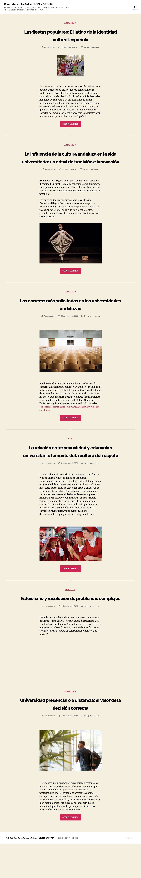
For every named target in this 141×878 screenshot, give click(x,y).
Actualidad (70, 24)
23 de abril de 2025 (69, 178)
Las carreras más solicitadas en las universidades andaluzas (70, 313)
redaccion (51, 48)
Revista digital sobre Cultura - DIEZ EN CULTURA (32, 4)
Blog (70, 449)
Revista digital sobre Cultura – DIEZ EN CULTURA (36, 872)
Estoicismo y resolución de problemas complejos (70, 620)
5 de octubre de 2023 (69, 481)
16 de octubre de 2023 (69, 326)
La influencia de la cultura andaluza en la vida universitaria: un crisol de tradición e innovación (70, 162)
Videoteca (70, 607)
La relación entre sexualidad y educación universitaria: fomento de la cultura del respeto (70, 464)
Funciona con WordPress (71, 872)
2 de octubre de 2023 (69, 632)
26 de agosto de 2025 (69, 48)
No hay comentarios (92, 48)
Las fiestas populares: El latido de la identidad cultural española (70, 36)
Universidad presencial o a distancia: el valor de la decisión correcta (70, 733)
